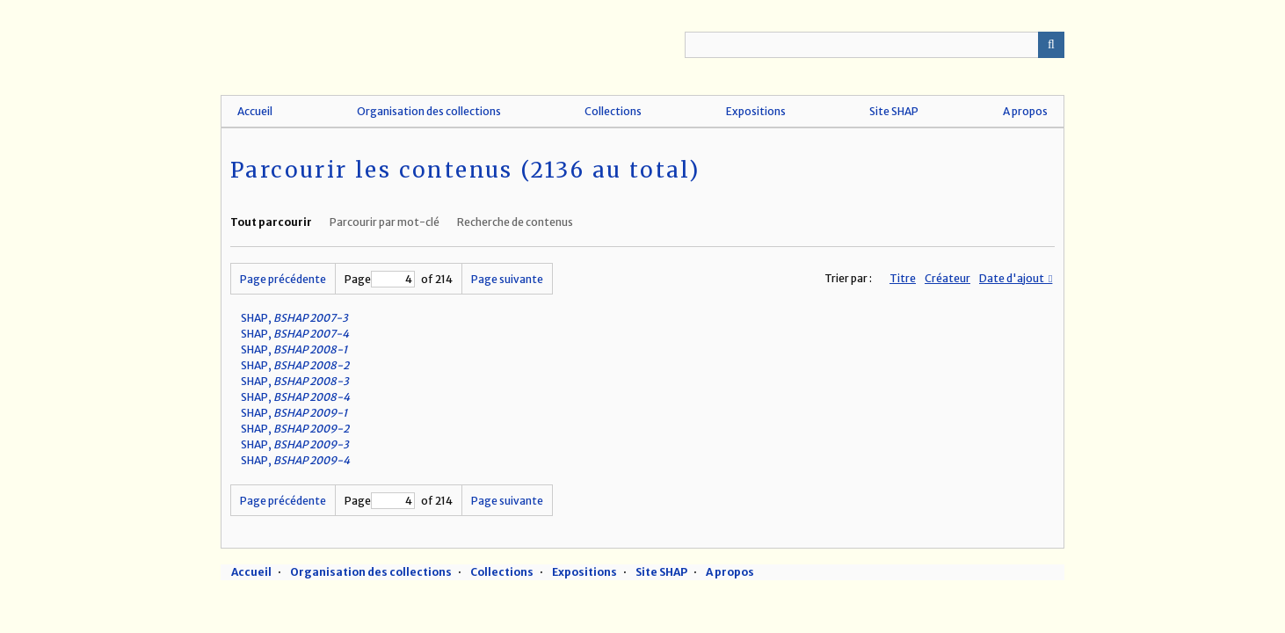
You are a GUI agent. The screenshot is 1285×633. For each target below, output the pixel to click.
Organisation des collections (429, 111)
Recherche (1051, 45)
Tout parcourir (271, 222)
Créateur (947, 278)
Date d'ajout (1012, 278)
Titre (902, 278)
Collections (613, 111)
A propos (1025, 111)
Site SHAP (893, 111)
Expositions (756, 111)
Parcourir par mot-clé (384, 222)
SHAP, (294, 317)
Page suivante (507, 279)
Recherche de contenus (515, 222)
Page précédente (283, 279)
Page (380, 279)
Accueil (254, 111)
